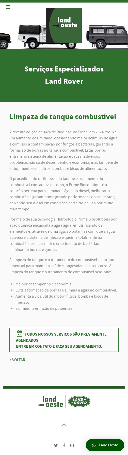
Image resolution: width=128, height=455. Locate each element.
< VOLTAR (17, 359)
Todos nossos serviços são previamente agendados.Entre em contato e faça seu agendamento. (61, 339)
